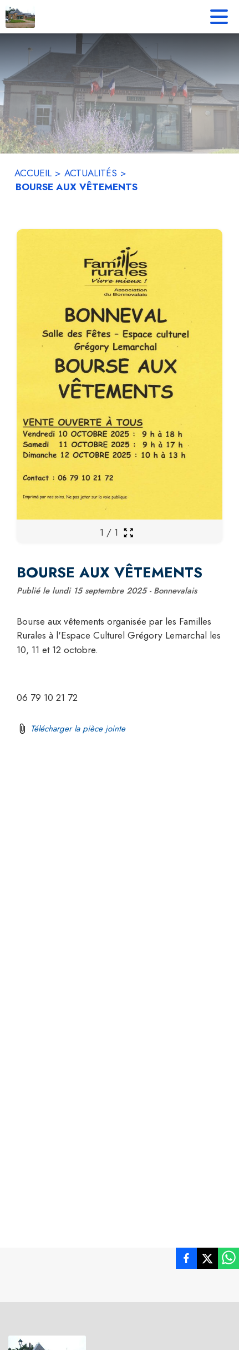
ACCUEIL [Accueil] (33, 173)
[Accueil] (20, 17)
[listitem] (186, 1260)
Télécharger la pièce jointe (77, 729)
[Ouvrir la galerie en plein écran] (128, 532)
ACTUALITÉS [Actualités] (90, 173)
